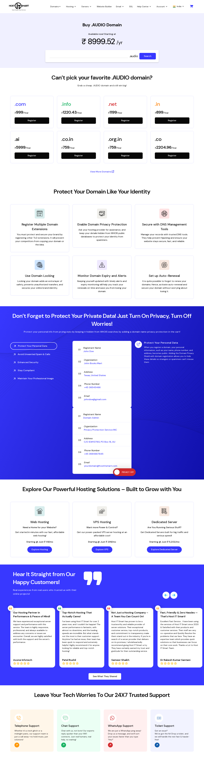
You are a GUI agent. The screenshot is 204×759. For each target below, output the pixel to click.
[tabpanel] (164, 352)
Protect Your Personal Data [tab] (30, 346)
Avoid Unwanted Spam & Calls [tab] (32, 354)
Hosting (71, 6)
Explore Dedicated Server (164, 549)
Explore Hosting (39, 549)
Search (147, 56)
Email (120, 6)
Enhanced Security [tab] (26, 362)
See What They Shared (105, 676)
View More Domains (102, 171)
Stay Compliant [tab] (24, 370)
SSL (131, 6)
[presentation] (166, 595)
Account (162, 6)
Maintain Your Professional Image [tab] (34, 378)
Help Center (144, 6)
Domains (56, 6)
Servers (86, 6)
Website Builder (104, 6)
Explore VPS (102, 549)
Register (31, 120)
